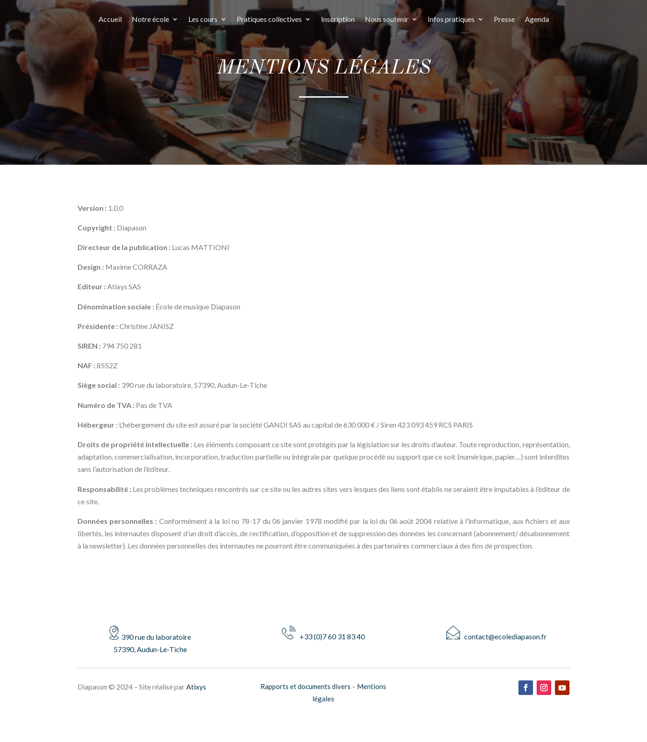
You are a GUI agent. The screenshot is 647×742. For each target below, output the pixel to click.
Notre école (150, 19)
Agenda (537, 19)
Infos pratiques (451, 19)
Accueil (110, 19)
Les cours (202, 19)
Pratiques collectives (269, 19)
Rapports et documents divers (305, 686)
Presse (504, 19)
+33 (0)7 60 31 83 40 (323, 636)
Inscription (338, 19)
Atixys (196, 686)
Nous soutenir (387, 19)
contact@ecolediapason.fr (496, 636)
